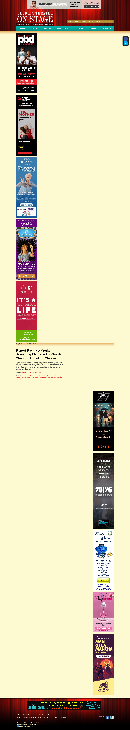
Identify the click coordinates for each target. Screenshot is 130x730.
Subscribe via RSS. (33, 724)
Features (47, 29)
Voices (80, 29)
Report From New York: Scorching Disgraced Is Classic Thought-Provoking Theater (39, 354)
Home (69, 21)
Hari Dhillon (27, 377)
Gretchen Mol (20, 377)
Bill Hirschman (37, 372)
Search (98, 21)
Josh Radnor (34, 377)
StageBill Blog (64, 29)
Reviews (23, 29)
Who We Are (77, 21)
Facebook (107, 717)
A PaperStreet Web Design (25, 726)
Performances (25, 376)
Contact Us (90, 21)
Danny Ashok (50, 376)
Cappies (92, 29)
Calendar (106, 29)
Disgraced (57, 376)
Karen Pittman (42, 377)
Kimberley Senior (51, 377)
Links (84, 21)
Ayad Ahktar (43, 376)
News (34, 29)
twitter (112, 717)
